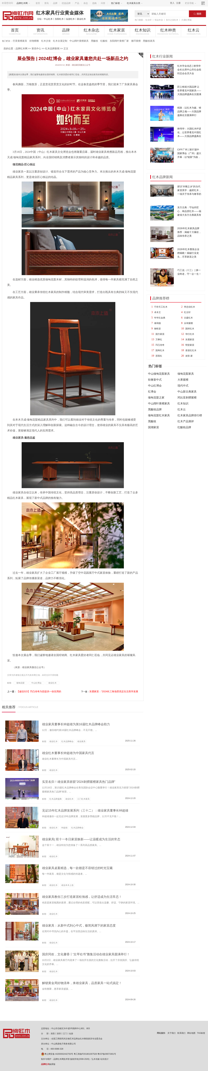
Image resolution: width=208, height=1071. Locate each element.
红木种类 (168, 31)
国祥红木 (189, 328)
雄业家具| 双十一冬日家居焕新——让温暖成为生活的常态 (81, 839)
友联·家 (189, 356)
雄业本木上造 (67, 885)
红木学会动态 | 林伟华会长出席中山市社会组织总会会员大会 (189, 69)
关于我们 (171, 1033)
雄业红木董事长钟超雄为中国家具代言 (68, 753)
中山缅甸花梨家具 (159, 373)
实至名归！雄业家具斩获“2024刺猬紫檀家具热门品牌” (78, 781)
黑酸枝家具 (149, 40)
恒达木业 (159, 20)
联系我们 (181, 1033)
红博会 (152, 391)
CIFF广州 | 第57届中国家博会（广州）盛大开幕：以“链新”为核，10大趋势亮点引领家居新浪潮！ (189, 157)
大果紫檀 (183, 379)
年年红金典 (159, 317)
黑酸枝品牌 (155, 409)
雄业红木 (52, 683)
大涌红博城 (186, 20)
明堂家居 (189, 345)
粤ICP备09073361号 (106, 1054)
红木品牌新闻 (52, 48)
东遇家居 (189, 339)
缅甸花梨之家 (156, 397)
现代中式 (183, 385)
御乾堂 (157, 328)
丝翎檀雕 (34, 40)
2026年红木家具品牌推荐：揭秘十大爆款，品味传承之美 (189, 232)
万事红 (159, 339)
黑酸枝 (94, 40)
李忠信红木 (189, 307)
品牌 (55, 3)
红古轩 (148, 20)
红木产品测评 (186, 421)
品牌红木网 (23, 3)
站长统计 (104, 1059)
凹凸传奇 (160, 345)
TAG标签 (201, 1033)
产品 (77, 3)
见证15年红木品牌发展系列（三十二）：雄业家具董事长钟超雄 (85, 810)
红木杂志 (91, 31)
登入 (172, 3)
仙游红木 (70, 19)
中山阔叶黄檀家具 (79, 40)
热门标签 (116, 3)
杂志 (85, 3)
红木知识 (142, 31)
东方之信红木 (172, 20)
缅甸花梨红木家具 (159, 415)
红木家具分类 (135, 3)
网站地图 (191, 1033)
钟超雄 (64, 828)
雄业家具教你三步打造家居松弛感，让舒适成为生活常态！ (82, 896)
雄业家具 (81, 741)
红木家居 (117, 31)
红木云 (193, 31)
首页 (38, 3)
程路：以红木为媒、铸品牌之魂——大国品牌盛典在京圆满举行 (189, 111)
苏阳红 (159, 356)
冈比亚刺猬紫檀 (187, 397)
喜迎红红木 (190, 350)
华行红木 (189, 334)
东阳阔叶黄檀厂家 (119, 40)
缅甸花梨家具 (186, 373)
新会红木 (81, 19)
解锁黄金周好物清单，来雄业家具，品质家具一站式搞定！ (82, 983)
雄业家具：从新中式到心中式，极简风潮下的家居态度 (79, 925)
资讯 (46, 3)
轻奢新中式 (155, 379)
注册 (178, 3)
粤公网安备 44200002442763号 (57, 1054)
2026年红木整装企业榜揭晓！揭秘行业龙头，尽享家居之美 (188, 253)
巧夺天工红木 (160, 307)
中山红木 (48, 19)
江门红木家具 (83, 799)
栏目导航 (190, 3)
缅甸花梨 (20, 683)
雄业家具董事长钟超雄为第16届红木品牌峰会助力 (76, 724)
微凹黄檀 (136, 40)
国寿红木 (160, 350)
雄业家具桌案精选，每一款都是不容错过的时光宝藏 (77, 868)
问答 (103, 3)
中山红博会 (155, 385)
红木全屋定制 (60, 40)
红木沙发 (46, 40)
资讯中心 (36, 48)
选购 (94, 3)
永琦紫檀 (188, 323)
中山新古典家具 (187, 391)
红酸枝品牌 (184, 427)
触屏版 (48, 1064)
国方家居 (160, 334)
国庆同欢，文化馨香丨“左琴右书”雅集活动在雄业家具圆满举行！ (86, 954)
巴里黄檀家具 (20, 40)
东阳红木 (59, 19)
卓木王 (157, 312)
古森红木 (188, 317)
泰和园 (157, 323)
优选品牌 (66, 3)
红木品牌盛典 (55, 799)
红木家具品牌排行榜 (190, 415)
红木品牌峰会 (67, 741)
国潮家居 (153, 427)
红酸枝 (103, 40)
